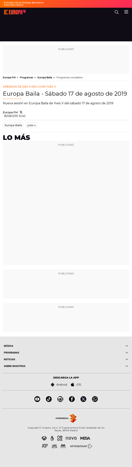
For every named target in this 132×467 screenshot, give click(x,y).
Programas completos (69, 77)
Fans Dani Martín (13, 4)
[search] (117, 12)
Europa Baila (45, 77)
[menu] (126, 11)
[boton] (97, 346)
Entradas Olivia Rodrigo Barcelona (23, 2)
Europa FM (9, 77)
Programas (27, 77)
